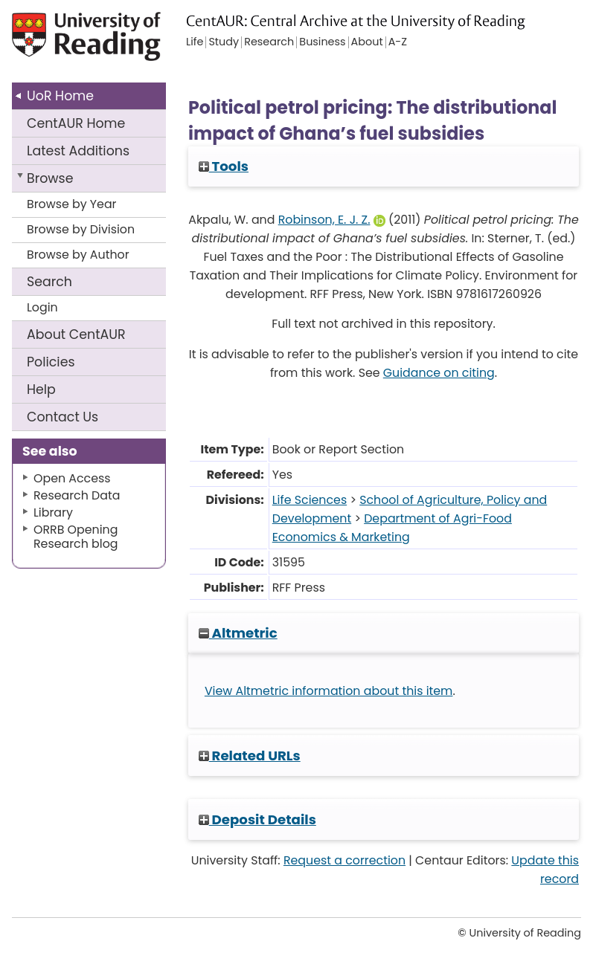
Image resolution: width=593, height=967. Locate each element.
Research (269, 42)
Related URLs (250, 755)
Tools (224, 166)
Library (53, 512)
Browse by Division (81, 229)
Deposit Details (257, 819)
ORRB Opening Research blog (75, 536)
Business (322, 42)
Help (41, 389)
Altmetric (238, 633)
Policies (51, 362)
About (76, 334)
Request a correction (344, 860)
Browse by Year (72, 204)
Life (194, 42)
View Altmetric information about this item (329, 690)
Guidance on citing (439, 372)
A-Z (397, 42)
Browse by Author (78, 254)
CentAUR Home (76, 123)
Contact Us (62, 417)
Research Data (76, 495)
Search (49, 282)
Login (42, 307)
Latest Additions (78, 151)
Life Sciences (309, 499)
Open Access (72, 478)
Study (223, 42)
